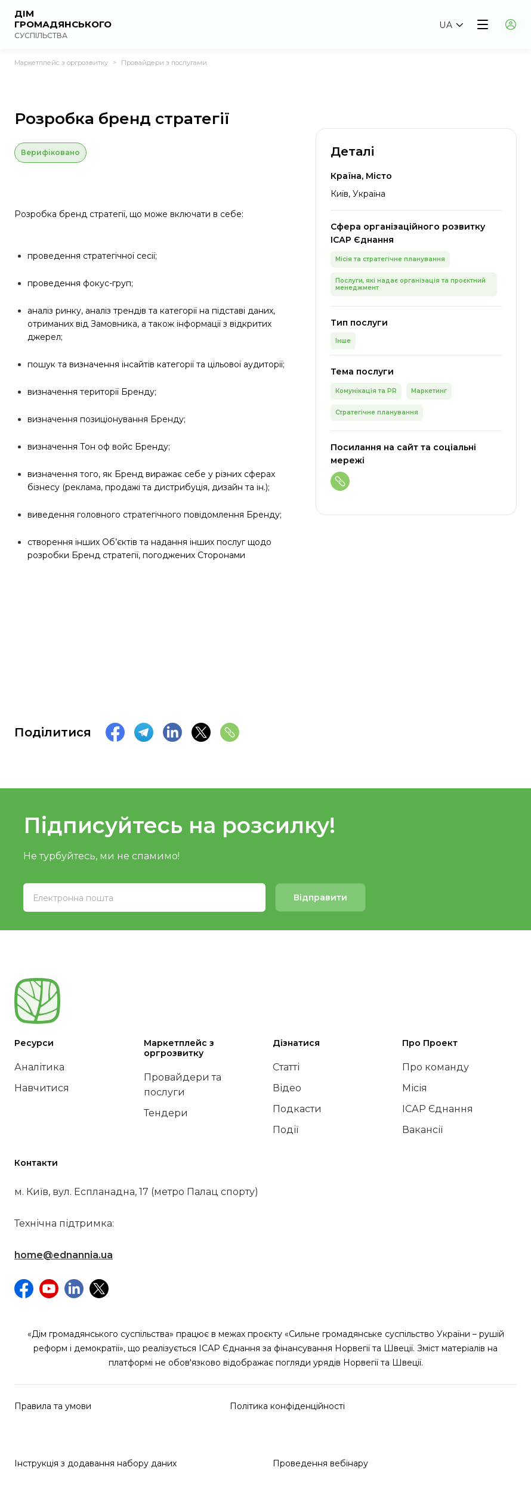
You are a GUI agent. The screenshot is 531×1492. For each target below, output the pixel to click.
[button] (451, 25)
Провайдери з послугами (164, 63)
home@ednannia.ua (63, 1255)
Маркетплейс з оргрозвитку (61, 63)
